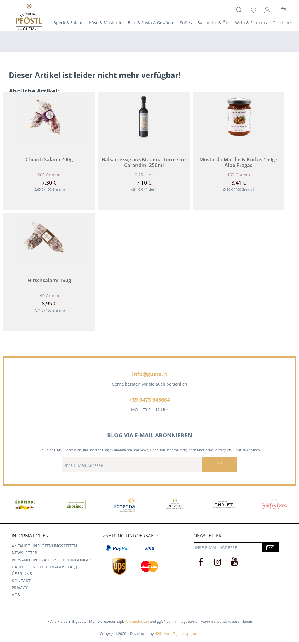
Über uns (22, 573)
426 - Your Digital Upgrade (177, 633)
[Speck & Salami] (68, 23)
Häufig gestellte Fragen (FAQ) (44, 567)
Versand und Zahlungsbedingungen (52, 560)
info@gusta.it (149, 373)
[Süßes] (186, 23)
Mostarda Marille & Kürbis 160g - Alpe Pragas (238, 162)
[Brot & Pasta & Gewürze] (151, 23)
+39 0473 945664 (149, 399)
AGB (16, 594)
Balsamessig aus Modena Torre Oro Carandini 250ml (144, 162)
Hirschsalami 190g (49, 280)
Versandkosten (137, 621)
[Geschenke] (283, 23)
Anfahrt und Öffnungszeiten (44, 546)
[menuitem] (239, 10)
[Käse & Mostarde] (105, 23)
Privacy (20, 587)
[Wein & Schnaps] (251, 23)
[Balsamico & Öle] (213, 23)
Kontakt (21, 580)
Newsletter (24, 553)
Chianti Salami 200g (49, 159)
